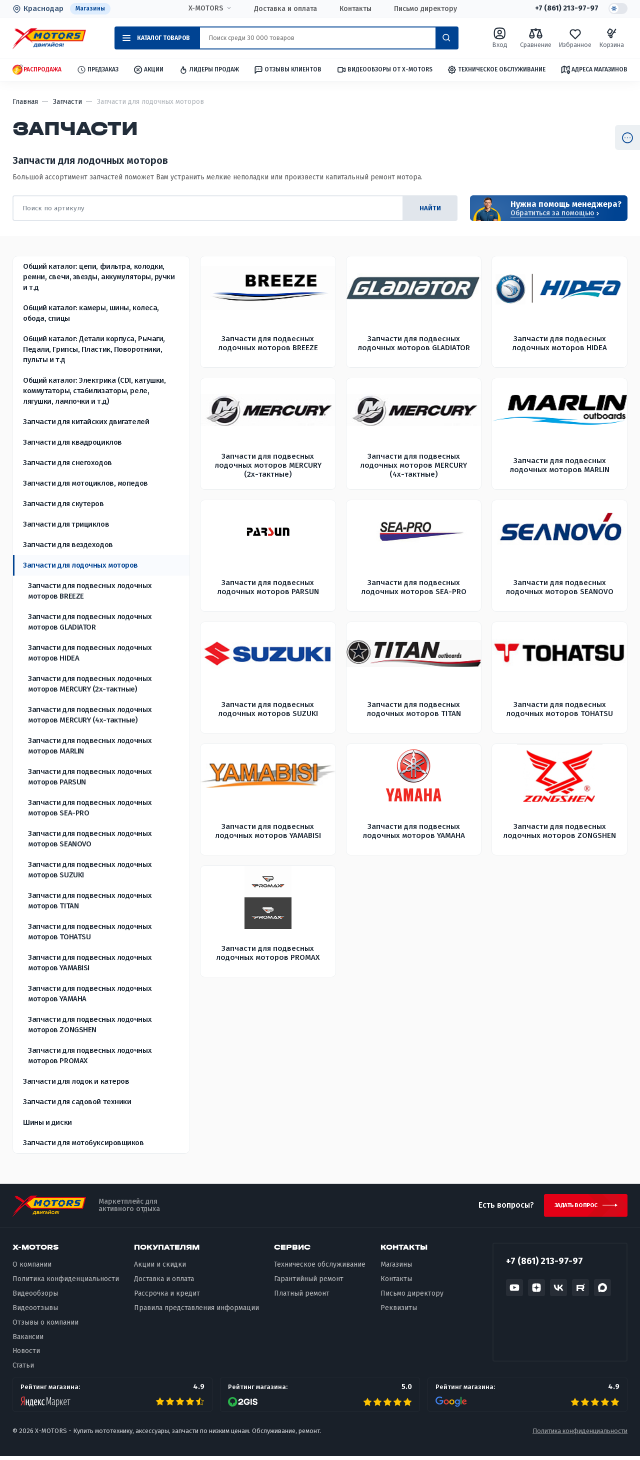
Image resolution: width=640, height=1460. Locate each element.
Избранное (575, 38)
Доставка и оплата (283, 9)
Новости (26, 1355)
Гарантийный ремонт (309, 1283)
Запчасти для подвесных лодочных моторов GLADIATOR (90, 622)
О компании (32, 1268)
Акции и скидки (160, 1268)
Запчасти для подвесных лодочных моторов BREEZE (90, 591)
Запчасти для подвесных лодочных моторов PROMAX (90, 1056)
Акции (148, 70)
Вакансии (28, 1340)
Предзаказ (97, 70)
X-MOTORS (203, 8)
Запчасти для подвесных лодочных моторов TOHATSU (90, 932)
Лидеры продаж (208, 70)
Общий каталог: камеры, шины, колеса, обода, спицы (91, 313)
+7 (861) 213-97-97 (563, 9)
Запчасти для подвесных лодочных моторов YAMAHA (90, 994)
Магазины (92, 8)
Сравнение (536, 38)
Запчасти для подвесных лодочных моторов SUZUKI (90, 870)
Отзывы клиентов (288, 70)
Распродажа (37, 70)
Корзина (611, 38)
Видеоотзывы (35, 1311)
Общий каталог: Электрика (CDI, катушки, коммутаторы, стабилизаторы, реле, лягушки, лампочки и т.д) (94, 391)
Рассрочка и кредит (167, 1297)
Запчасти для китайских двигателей (86, 422)
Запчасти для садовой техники (77, 1102)
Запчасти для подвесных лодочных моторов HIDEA (90, 653)
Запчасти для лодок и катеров (76, 1081)
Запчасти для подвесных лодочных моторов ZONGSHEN (90, 1025)
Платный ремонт (302, 1297)
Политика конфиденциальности (65, 1283)
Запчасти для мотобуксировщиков (83, 1143)
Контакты (354, 9)
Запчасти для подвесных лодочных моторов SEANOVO (90, 839)
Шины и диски (47, 1122)
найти (427, 208)
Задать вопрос (571, 1207)
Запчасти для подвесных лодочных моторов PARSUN (90, 777)
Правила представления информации (196, 1311)
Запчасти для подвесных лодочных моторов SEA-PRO (90, 808)
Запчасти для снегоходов (67, 463)
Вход (500, 38)
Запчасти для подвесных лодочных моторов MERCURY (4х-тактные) (90, 715)
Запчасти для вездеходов (68, 545)
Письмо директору (423, 9)
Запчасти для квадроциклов (72, 442)
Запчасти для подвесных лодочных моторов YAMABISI (90, 963)
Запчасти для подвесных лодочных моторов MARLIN (90, 746)
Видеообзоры (35, 1297)
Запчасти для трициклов (66, 524)
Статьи (23, 1369)
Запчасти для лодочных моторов (80, 565)
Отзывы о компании (45, 1326)
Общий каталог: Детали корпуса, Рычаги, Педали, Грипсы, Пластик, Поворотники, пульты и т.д (94, 350)
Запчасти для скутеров (63, 504)
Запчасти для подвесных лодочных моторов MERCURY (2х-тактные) (90, 684)
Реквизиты (398, 1311)
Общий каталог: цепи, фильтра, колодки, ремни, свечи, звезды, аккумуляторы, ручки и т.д (99, 277)
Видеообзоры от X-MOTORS (384, 70)
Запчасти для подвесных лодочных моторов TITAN (90, 901)
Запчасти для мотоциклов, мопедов (85, 483)
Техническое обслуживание (496, 70)
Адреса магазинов (594, 70)
